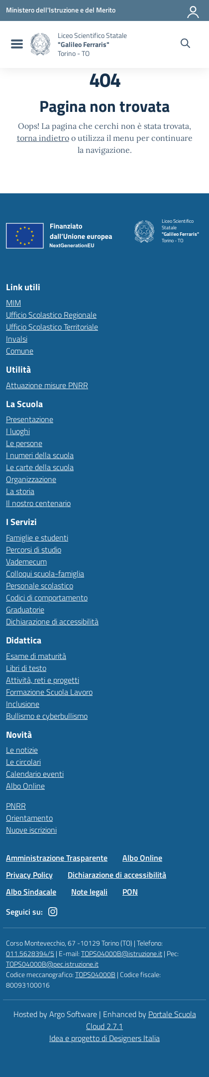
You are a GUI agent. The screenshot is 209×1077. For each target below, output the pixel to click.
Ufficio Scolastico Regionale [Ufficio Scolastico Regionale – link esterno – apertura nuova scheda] (51, 315)
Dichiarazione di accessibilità (52, 621)
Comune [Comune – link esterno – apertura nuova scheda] (19, 351)
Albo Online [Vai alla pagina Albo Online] (142, 858)
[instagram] (53, 912)
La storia (20, 491)
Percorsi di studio (33, 549)
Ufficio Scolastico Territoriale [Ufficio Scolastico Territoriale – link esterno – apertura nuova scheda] (52, 327)
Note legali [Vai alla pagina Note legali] (89, 892)
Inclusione (22, 704)
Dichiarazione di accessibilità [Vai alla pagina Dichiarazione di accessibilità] (117, 875)
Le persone (24, 443)
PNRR (16, 806)
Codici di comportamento (47, 597)
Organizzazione (31, 479)
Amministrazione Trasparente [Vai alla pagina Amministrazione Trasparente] (56, 858)
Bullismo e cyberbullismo (47, 716)
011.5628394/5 (30, 953)
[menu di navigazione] (15, 44)
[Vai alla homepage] (40, 44)
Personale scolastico (39, 585)
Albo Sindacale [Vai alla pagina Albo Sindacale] (31, 892)
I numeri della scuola (40, 455)
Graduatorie (25, 609)
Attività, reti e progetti (42, 680)
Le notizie (22, 750)
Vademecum (26, 561)
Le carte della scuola (40, 467)
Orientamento (29, 818)
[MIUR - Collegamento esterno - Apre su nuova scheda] (60, 9)
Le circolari (23, 762)
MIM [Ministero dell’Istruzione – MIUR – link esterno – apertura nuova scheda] (13, 303)
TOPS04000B (95, 974)
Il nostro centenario (38, 503)
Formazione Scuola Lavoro (49, 692)
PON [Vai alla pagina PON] (130, 892)
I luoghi (18, 431)
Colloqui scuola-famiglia (45, 573)
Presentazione (29, 419)
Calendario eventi (35, 774)
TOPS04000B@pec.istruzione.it (52, 964)
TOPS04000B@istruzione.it (121, 953)
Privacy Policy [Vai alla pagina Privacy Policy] (29, 875)
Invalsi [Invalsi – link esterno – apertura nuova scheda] (16, 339)
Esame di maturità (36, 656)
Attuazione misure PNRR (47, 385)
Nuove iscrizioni (31, 830)
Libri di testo (26, 668)
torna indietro (43, 138)
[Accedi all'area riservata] (193, 9)
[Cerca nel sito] (185, 44)
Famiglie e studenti (37, 537)
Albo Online (25, 786)
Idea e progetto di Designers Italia (104, 1038)
